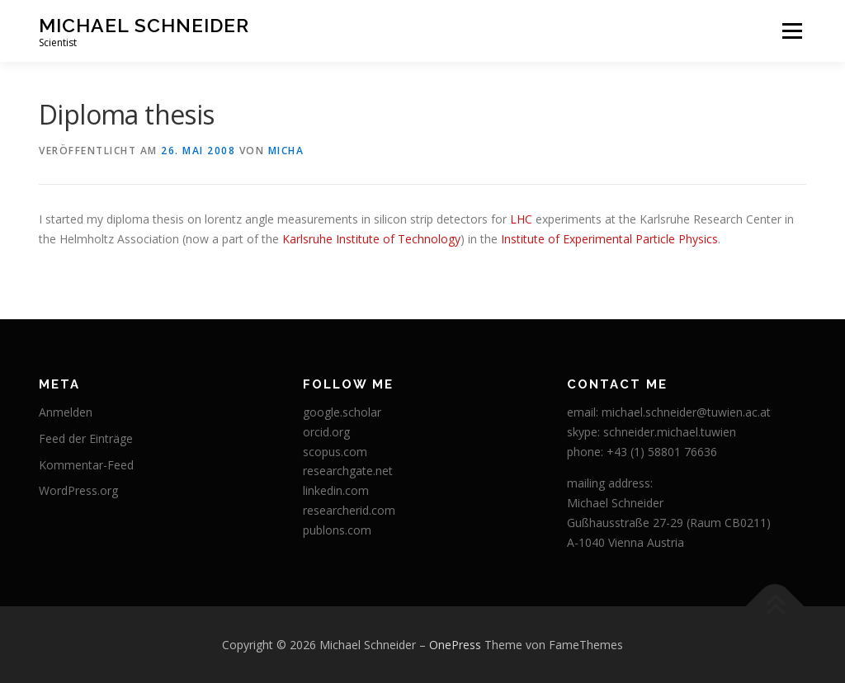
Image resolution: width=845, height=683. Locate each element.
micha (286, 151)
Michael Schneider (144, 25)
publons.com (337, 530)
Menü (791, 31)
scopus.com (335, 451)
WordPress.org (78, 490)
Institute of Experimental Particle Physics (609, 239)
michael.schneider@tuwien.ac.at (686, 412)
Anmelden (65, 412)
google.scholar (342, 412)
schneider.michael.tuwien (669, 432)
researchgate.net (348, 470)
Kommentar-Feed (86, 465)
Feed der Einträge (86, 438)
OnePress (455, 644)
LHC (521, 219)
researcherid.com (349, 510)
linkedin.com (336, 490)
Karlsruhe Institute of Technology (371, 239)
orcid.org (326, 432)
